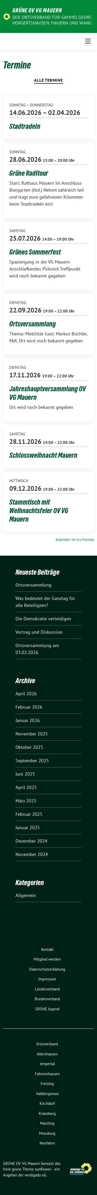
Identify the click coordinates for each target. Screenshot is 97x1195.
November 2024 (32, 854)
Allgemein (26, 895)
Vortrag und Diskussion (39, 632)
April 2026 (26, 694)
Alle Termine (48, 80)
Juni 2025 (25, 774)
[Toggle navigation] (88, 41)
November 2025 (32, 734)
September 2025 (32, 761)
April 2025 (26, 787)
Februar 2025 (29, 814)
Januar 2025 (28, 827)
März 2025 (26, 801)
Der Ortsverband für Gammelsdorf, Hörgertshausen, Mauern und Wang (52, 20)
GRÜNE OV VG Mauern (37, 10)
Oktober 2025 (29, 747)
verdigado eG (35, 1175)
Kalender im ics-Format (75, 539)
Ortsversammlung (33, 585)
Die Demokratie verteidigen (43, 619)
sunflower (43, 1169)
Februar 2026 (29, 707)
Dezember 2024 (31, 841)
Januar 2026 (28, 720)
